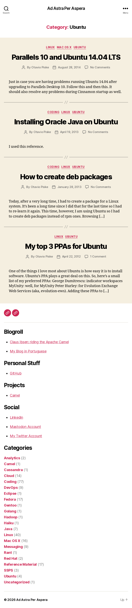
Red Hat (10, 558)
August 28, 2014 (69, 67)
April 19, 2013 (69, 132)
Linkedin (16, 417)
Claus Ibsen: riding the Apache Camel (39, 342)
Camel (15, 395)
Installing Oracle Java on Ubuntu (66, 121)
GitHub (15, 373)
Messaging (13, 547)
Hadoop (10, 517)
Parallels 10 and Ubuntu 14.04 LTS (66, 57)
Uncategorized (17, 582)
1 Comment (98, 256)
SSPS (8, 570)
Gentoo (10, 505)
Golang (10, 511)
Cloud (9, 476)
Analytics (12, 458)
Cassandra (13, 470)
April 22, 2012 (71, 256)
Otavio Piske (40, 67)
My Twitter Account (26, 436)
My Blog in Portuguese (28, 351)
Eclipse (10, 493)
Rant (8, 552)
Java (8, 529)
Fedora (10, 499)
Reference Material (20, 564)
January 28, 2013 (69, 187)
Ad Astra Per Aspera (66, 8)
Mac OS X (64, 47)
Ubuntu (80, 47)
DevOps (11, 487)
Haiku (9, 523)
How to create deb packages (66, 176)
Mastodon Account (25, 427)
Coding (53, 112)
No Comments (100, 67)
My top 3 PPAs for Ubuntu (66, 246)
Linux (50, 47)
